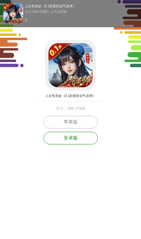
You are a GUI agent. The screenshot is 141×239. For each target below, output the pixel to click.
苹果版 (71, 121)
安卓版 (71, 137)
